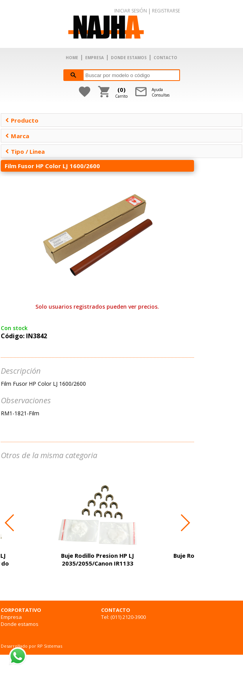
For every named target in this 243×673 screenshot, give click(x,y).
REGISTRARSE (166, 11)
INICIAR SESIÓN (130, 11)
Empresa (11, 616)
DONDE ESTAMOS (129, 57)
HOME (72, 57)
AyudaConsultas (161, 92)
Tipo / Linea (25, 151)
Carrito (121, 92)
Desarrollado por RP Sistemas (31, 646)
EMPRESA (94, 57)
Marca (17, 136)
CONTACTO (165, 57)
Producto (21, 120)
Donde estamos (19, 623)
